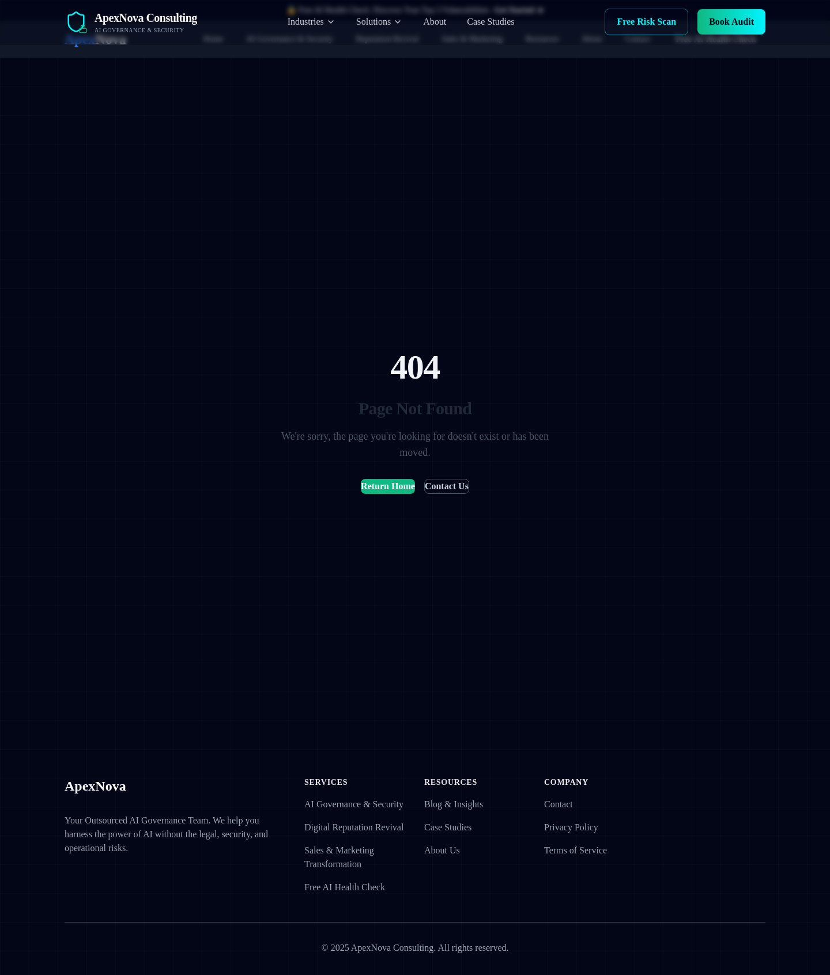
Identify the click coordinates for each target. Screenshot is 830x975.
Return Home (388, 486)
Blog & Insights (453, 804)
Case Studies (447, 827)
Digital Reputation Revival (353, 827)
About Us (442, 850)
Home (213, 39)
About (592, 39)
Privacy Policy (571, 827)
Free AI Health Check (716, 39)
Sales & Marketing (472, 39)
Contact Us (447, 486)
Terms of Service (575, 850)
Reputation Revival (387, 39)
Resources (542, 39)
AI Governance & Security (289, 39)
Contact (638, 39)
